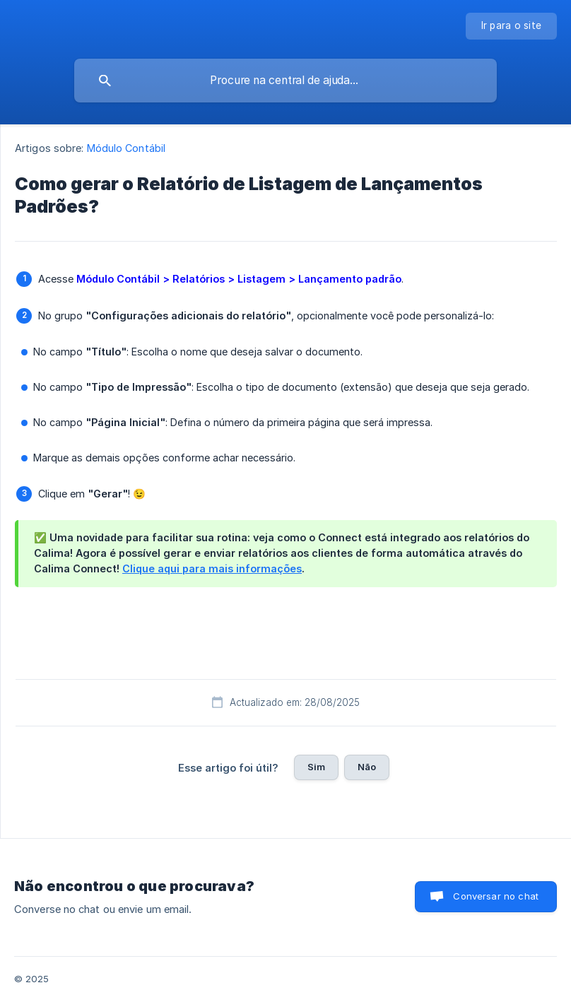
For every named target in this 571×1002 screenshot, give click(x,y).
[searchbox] (285, 80)
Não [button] (367, 766)
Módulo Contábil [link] (126, 148)
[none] (512, 26)
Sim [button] (316, 766)
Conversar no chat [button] (495, 896)
